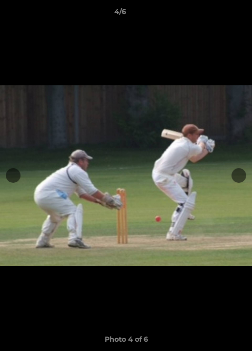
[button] (217, 14)
